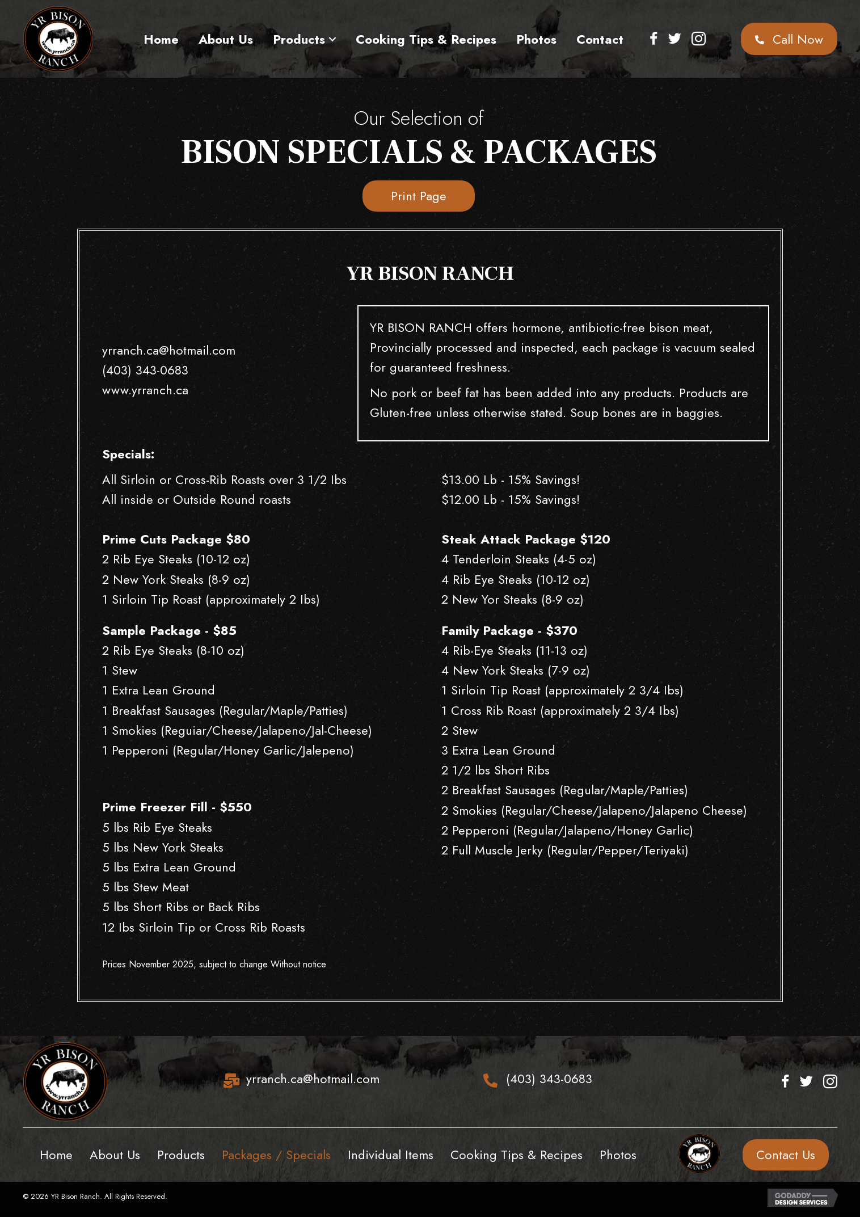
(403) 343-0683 (145, 370)
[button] (332, 39)
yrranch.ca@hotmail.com (168, 350)
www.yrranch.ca (145, 390)
